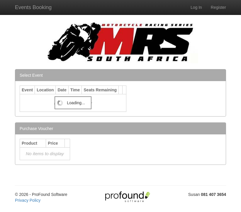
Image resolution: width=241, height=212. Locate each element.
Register (218, 7)
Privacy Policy (27, 200)
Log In (196, 7)
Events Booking (33, 7)
